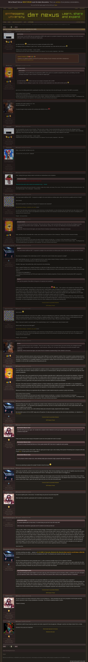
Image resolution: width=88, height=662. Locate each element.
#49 (16, 245)
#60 (16, 621)
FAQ (5, 22)
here (20, 451)
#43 (16, 101)
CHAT (5, 8)
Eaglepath (9, 147)
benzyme (8, 31)
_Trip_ (9, 621)
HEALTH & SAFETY (17, 22)
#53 (16, 401)
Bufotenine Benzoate (50, 631)
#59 (16, 596)
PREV (4, 27)
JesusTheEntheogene (9, 517)
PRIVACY (10, 8)
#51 (16, 340)
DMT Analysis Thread (50, 305)
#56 (16, 492)
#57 (16, 517)
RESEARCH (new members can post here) (22, 24)
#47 (16, 194)
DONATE (16, 8)
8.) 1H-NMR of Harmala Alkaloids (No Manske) (50, 552)
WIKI (9, 22)
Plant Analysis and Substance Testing (39, 24)
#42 (16, 65)
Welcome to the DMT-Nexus (8, 24)
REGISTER (82, 8)
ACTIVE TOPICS (80, 22)
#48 (16, 219)
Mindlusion (9, 65)
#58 (16, 549)
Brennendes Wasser (8, 245)
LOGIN (76, 8)
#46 (16, 172)
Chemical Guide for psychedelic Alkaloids (50, 302)
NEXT (16, 27)
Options (83, 29)
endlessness (8, 425)
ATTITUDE (30, 22)
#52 (16, 366)
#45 (16, 147)
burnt (8, 101)
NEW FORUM (27, 2)
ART (25, 22)
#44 (16, 126)
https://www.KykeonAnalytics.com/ (25, 60)
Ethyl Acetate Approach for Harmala (50, 628)
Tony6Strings (8, 172)
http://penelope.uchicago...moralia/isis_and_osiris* (26, 207)
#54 (16, 425)
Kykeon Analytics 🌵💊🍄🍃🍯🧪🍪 (26, 56)
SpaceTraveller (9, 194)
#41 (16, 31)
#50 (16, 308)
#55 (16, 468)
